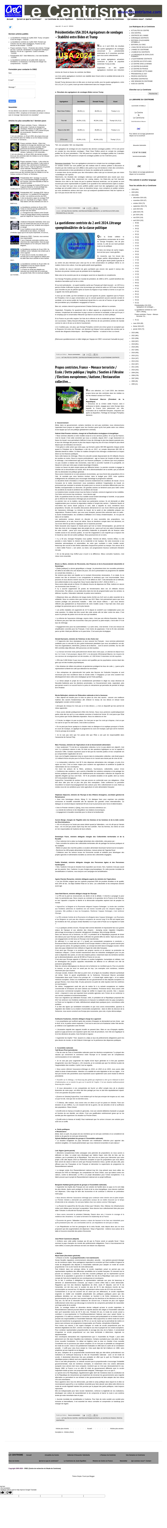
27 (136, 231)
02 (136, 303)
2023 (133, 332)
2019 (133, 344)
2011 (133, 367)
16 (136, 263)
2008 (133, 375)
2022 (133, 335)
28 (136, 228)
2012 (133, 364)
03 (136, 300)
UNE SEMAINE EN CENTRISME (142, 81)
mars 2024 (137, 323)
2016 (133, 352)
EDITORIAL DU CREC (138, 44)
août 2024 (136, 209)
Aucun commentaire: (74, 208)
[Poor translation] (9, 1493)
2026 (133, 189)
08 (136, 285)
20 (136, 251)
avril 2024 (136, 220)
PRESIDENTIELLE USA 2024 (65, 213)
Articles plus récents (62, 1428)
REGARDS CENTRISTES (139, 79)
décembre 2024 (138, 197)
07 (136, 288)
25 (136, 237)
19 (136, 254)
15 (136, 265)
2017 (133, 350)
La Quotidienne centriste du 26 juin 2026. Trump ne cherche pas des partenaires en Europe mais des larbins (33, 209)
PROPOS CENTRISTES (139, 76)
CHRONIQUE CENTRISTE (140, 38)
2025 (133, 192)
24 (136, 240)
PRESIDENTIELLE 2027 (139, 74)
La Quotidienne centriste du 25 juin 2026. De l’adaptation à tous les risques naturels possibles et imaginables (34, 265)
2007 (133, 378)
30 (136, 223)
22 (136, 245)
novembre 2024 (138, 200)
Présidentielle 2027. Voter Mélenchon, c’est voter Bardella (29, 56)
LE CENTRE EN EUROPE (139, 66)
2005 (133, 384)
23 (136, 243)
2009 (133, 372)
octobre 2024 (137, 203)
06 (136, 291)
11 (136, 277)
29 (136, 226)
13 (136, 271)
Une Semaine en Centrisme (135, 1455)
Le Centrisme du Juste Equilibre (59, 19)
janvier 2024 (137, 329)
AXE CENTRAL (136, 33)
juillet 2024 (137, 212)
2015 (133, 355)
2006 (133, 381)
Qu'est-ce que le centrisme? (49, 1461)
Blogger (91, 1476)
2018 (133, 347)
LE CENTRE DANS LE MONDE (141, 64)
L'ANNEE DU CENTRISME (140, 49)
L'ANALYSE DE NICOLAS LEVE (141, 47)
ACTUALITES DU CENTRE (70, 211)
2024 (133, 195)
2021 (133, 338)
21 (136, 248)
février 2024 (137, 326)
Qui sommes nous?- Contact (141, 1461)
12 (136, 274)
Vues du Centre (14, 1461)
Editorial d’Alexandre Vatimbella (78, 1455)
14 (136, 268)
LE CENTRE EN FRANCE (108, 1418)
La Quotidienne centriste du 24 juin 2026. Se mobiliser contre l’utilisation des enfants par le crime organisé (35, 251)
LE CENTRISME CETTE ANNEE (141, 71)
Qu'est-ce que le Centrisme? (29, 19)
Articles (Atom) (69, 1432)
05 (136, 294)
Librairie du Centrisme (114, 19)
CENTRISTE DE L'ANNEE (139, 35)
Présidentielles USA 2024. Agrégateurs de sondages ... (145, 306)
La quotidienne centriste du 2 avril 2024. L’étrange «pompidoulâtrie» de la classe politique (88, 225)
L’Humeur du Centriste (108, 1455)
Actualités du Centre (52, 1455)
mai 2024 (136, 217)
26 (136, 234)
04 (136, 297)
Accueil (10, 19)
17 (136, 260)
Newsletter (123, 1461)
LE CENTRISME (16, 1455)
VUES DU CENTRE (137, 84)
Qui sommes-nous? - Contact (139, 19)
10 (136, 280)
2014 (133, 358)
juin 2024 (136, 215)
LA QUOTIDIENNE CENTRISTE (110, 357)
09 (136, 283)
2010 (133, 370)
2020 (133, 341)
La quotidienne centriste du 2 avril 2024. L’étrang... (145, 310)
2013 (133, 361)
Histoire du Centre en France (88, 19)
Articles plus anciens (116, 1428)
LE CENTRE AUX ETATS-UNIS (110, 211)
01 (136, 320)
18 (136, 257)
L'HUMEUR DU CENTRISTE (140, 52)
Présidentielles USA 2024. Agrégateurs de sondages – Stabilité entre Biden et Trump (89, 34)
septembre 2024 (138, 206)
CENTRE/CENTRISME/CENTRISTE (89, 211)
